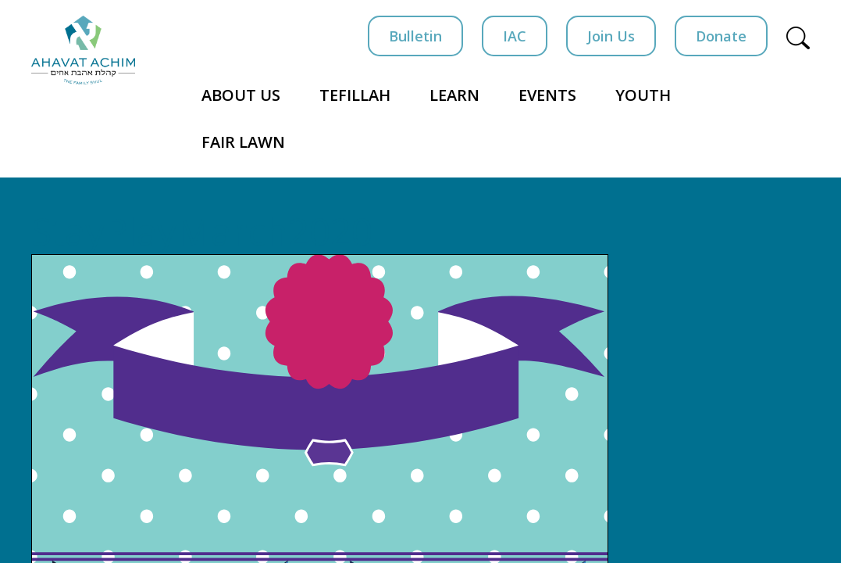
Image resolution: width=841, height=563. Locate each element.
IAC (514, 36)
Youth (643, 95)
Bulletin (415, 36)
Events (547, 95)
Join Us (611, 36)
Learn (454, 95)
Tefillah (354, 95)
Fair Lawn (243, 141)
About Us (240, 95)
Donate (721, 36)
